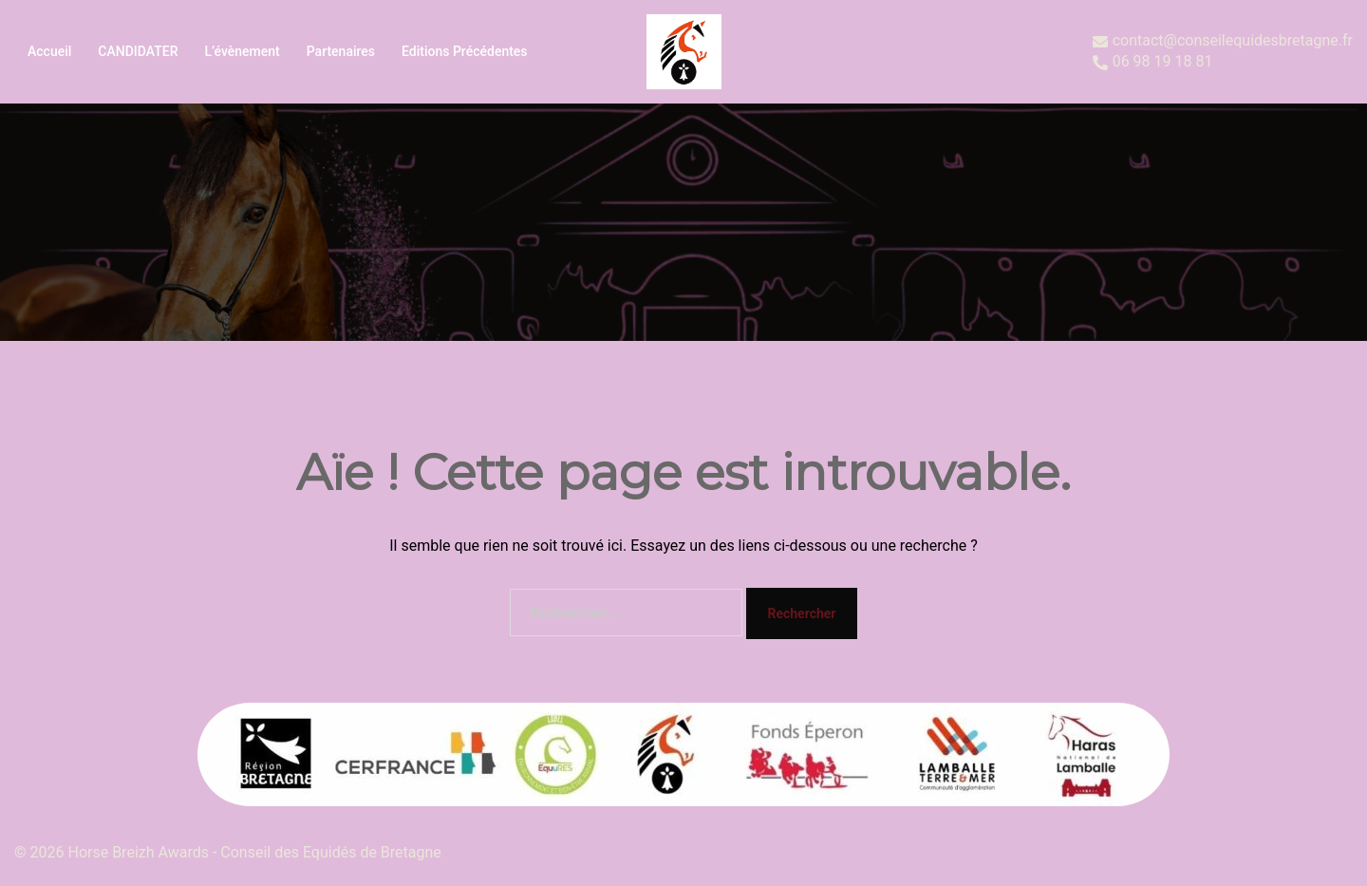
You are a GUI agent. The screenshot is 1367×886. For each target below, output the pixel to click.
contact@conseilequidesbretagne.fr (1223, 41)
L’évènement (241, 51)
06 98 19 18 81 (1153, 62)
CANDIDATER (138, 51)
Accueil (49, 51)
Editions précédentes (465, 51)
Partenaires (341, 51)
